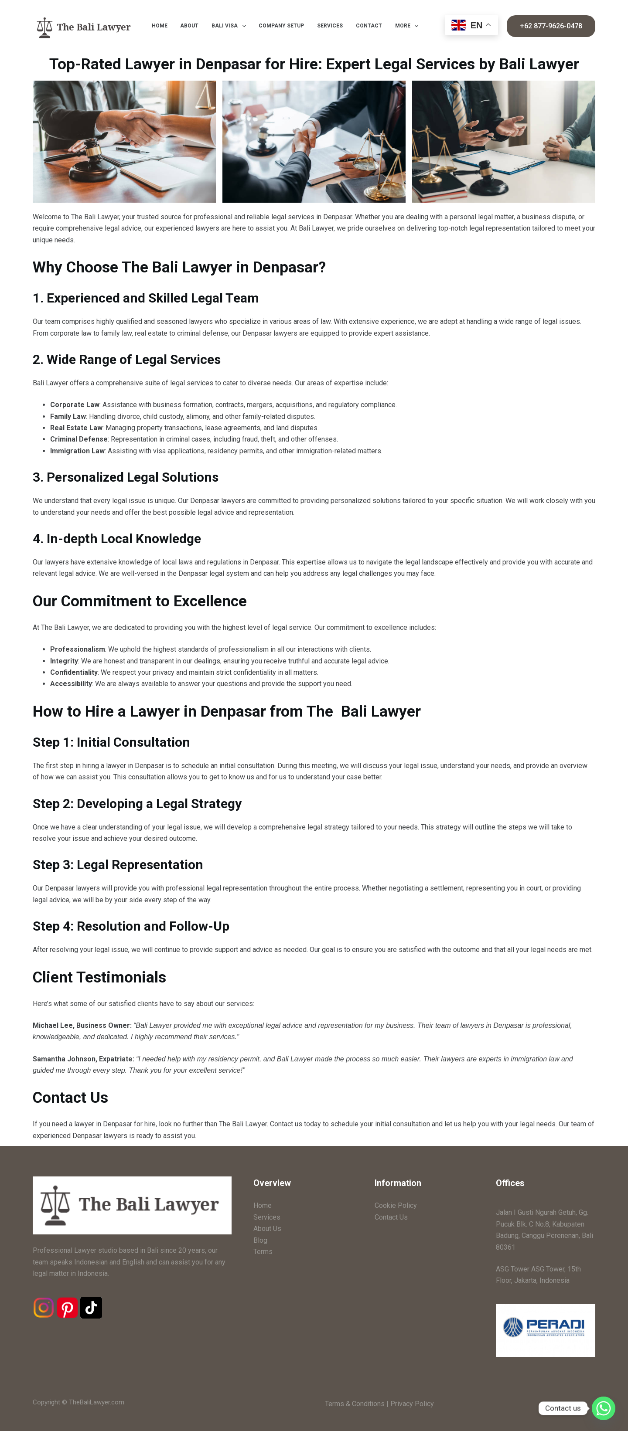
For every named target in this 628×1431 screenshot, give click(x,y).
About (189, 26)
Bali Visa (230, 26)
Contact (369, 26)
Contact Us (391, 1217)
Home (159, 26)
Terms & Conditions (355, 1404)
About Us (267, 1228)
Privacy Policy (412, 1404)
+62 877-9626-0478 (551, 26)
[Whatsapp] (603, 1408)
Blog (260, 1240)
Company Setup (281, 26)
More (408, 26)
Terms (263, 1251)
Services (330, 26)
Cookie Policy (396, 1205)
